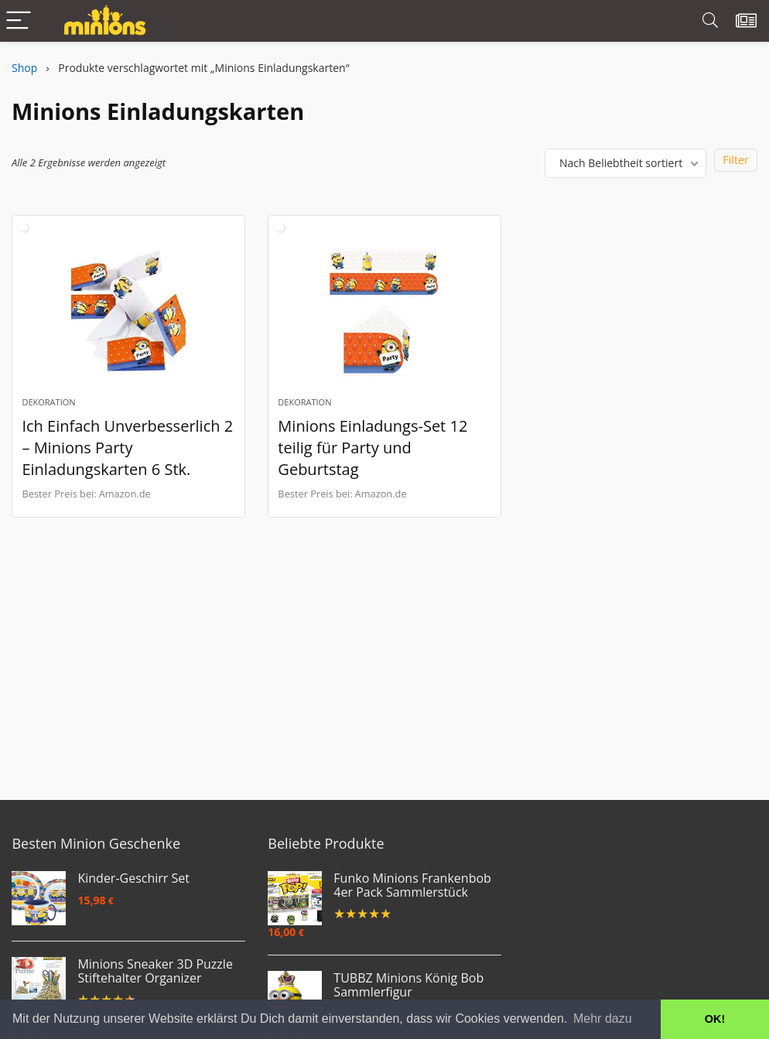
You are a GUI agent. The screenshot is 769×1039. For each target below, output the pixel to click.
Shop (24, 67)
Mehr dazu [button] (602, 1018)
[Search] (710, 21)
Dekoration (48, 402)
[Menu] (18, 21)
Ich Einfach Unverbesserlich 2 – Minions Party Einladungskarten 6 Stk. (127, 447)
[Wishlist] (746, 21)
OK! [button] (715, 1019)
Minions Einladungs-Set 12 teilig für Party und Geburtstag (372, 447)
